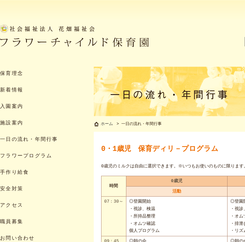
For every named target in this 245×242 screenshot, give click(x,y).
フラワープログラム (26, 156)
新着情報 (11, 90)
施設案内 (11, 123)
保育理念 (11, 74)
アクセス (11, 205)
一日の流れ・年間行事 (29, 140)
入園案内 (11, 107)
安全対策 (11, 189)
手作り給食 (14, 172)
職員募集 (11, 222)
